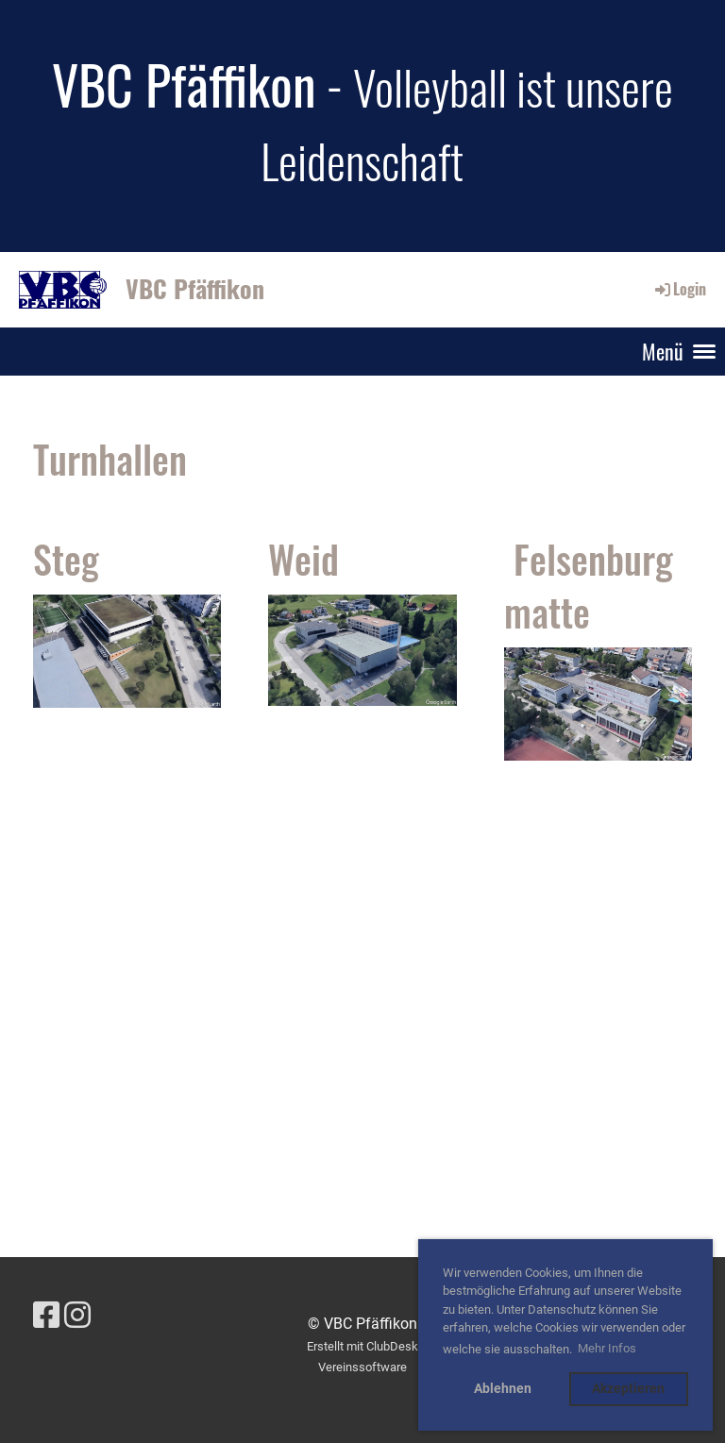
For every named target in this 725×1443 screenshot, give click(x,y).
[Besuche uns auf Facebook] (46, 1316)
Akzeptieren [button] (628, 1389)
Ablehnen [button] (502, 1389)
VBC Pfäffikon (195, 289)
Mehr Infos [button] (607, 1348)
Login (679, 288)
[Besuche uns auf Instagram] (77, 1316)
